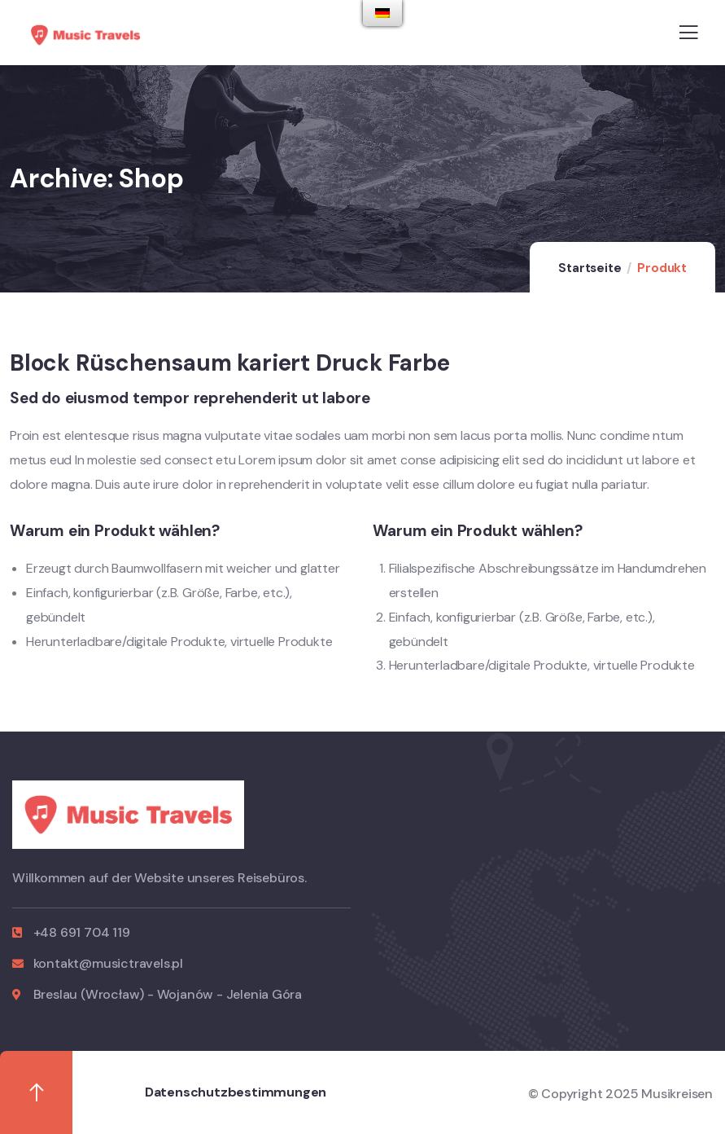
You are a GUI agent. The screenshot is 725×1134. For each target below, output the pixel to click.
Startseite (589, 268)
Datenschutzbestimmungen (235, 1092)
